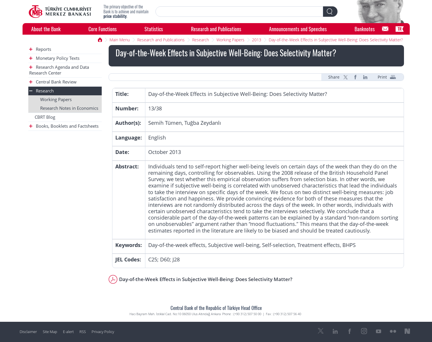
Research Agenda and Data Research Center (59, 70)
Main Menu (120, 39)
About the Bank (46, 29)
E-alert (68, 331)
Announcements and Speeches (298, 29)
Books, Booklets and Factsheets (64, 126)
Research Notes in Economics (69, 108)
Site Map (50, 331)
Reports (40, 49)
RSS (82, 331)
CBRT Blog (45, 117)
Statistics (153, 29)
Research (200, 39)
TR (400, 29)
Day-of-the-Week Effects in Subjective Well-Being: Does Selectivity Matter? (336, 39)
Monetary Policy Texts (54, 58)
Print (382, 77)
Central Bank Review (53, 82)
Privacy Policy (103, 331)
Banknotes (365, 29)
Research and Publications (216, 29)
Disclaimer (28, 331)
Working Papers (230, 39)
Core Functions (102, 29)
